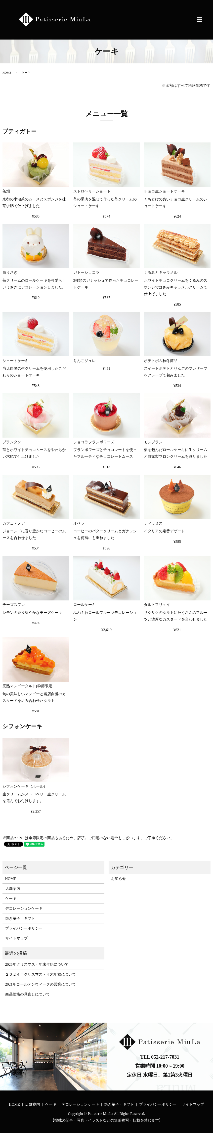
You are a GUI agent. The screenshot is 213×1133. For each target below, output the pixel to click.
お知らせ (118, 879)
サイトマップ (16, 938)
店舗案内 (12, 889)
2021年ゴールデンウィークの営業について (40, 984)
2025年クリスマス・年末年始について (37, 964)
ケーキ (10, 899)
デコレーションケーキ (24, 908)
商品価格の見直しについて (27, 994)
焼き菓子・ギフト (20, 918)
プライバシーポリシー (24, 928)
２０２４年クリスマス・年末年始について (40, 974)
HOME (6, 72)
